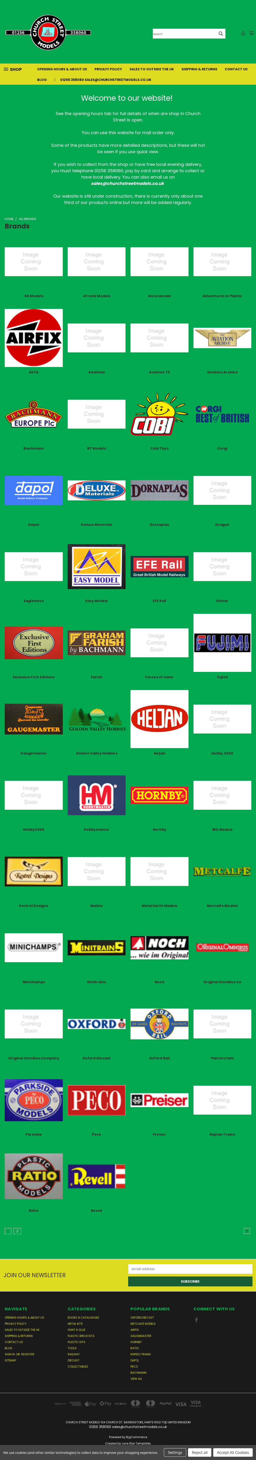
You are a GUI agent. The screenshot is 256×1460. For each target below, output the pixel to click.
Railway (74, 1354)
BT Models (96, 448)
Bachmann (34, 448)
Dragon (222, 524)
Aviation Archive (222, 372)
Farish (96, 677)
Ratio (34, 1210)
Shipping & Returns (199, 69)
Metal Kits (75, 1324)
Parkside (34, 1134)
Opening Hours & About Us (62, 69)
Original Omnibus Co (222, 982)
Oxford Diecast (97, 1058)
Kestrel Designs (33, 905)
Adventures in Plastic (222, 296)
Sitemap (10, 1360)
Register (27, 1354)
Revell (96, 1210)
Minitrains (96, 982)
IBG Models (222, 829)
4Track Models (96, 296)
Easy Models (96, 600)
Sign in (10, 1354)
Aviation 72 (159, 372)
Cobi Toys (159, 448)
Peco (96, 1134)
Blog (42, 79)
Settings (175, 1452)
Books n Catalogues (83, 1318)
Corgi (222, 448)
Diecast (73, 1360)
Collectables (78, 1366)
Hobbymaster (96, 829)
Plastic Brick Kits (81, 1336)
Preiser (159, 1134)
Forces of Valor (159, 677)
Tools (72, 1348)
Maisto (96, 905)
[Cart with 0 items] (251, 33)
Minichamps (34, 982)
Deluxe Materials (96, 524)
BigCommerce (136, 1437)
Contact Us (236, 69)
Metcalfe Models (222, 905)
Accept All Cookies (233, 1452)
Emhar (222, 600)
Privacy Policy (108, 69)
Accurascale (159, 296)
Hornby (159, 829)
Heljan (159, 753)
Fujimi (222, 677)
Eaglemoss (34, 600)
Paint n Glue (76, 1330)
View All (136, 1379)
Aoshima (96, 372)
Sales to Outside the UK (152, 69)
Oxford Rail (159, 1058)
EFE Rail (159, 600)
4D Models (33, 296)
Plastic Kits (76, 1342)
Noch (159, 982)
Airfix (34, 372)
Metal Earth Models (159, 905)
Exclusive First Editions (34, 677)
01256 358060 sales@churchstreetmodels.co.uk (105, 79)
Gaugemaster (33, 753)
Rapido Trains (222, 1134)
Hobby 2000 (222, 753)
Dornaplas (159, 524)
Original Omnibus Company (33, 1058)
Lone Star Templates (136, 1443)
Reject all (200, 1452)
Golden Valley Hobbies (96, 753)
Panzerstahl (222, 1058)
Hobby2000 (33, 829)
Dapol (33, 524)
